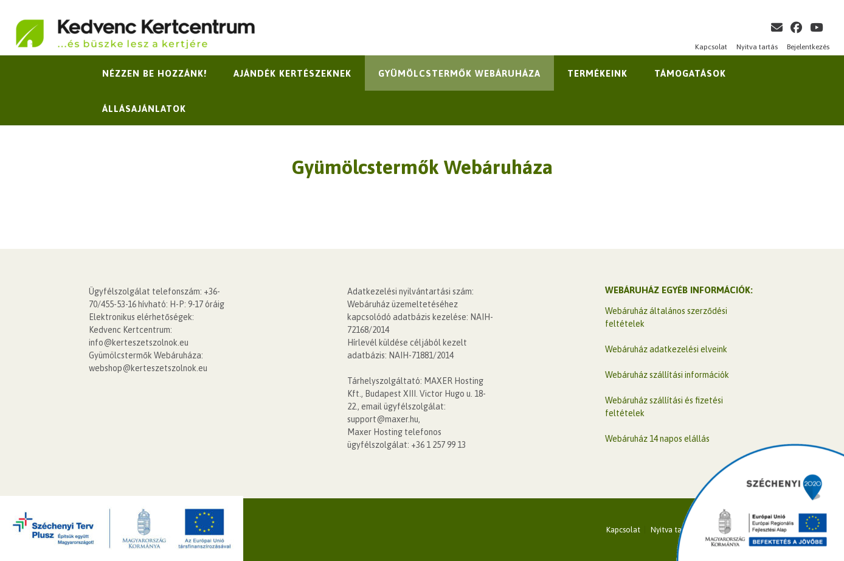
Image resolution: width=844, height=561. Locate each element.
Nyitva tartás (757, 47)
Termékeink (597, 73)
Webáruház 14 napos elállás (657, 439)
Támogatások (690, 73)
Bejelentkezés (808, 47)
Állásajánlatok (144, 108)
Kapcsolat (711, 47)
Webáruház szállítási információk (667, 375)
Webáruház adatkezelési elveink (666, 349)
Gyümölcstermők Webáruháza (459, 73)
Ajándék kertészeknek (292, 73)
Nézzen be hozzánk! (154, 73)
